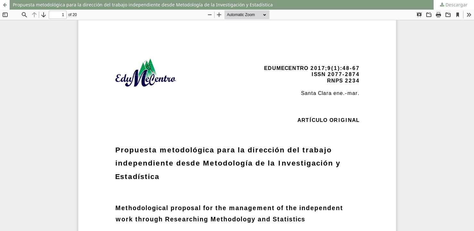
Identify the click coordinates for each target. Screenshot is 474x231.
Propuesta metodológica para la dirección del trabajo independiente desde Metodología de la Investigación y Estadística (143, 5)
